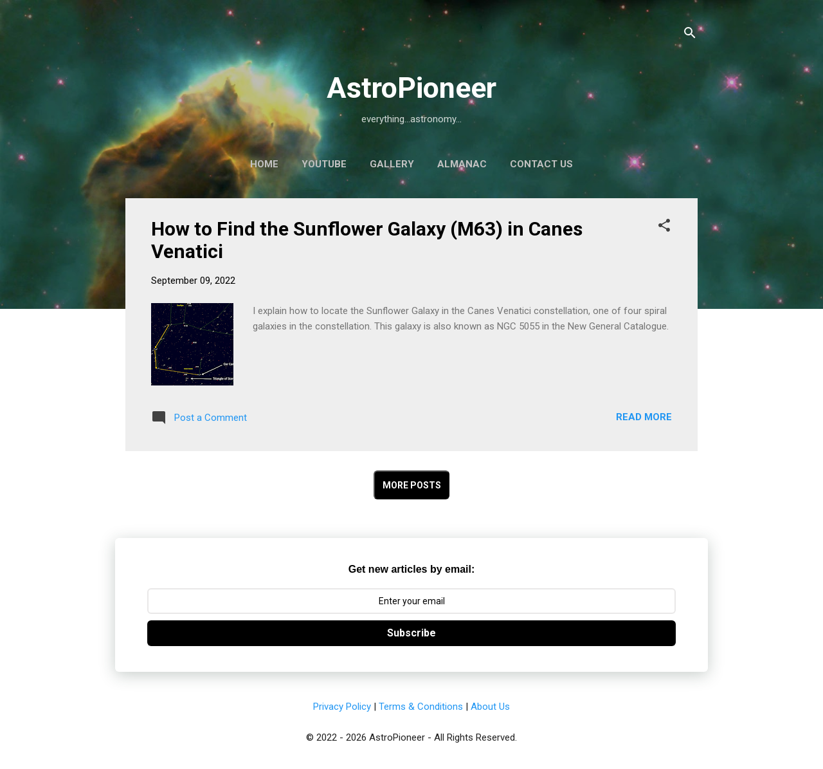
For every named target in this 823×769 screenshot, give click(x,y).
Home (264, 164)
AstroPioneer (411, 88)
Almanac (462, 164)
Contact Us (541, 164)
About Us (490, 706)
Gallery (392, 164)
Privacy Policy (342, 706)
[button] (664, 227)
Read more (644, 417)
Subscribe (411, 633)
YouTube (324, 164)
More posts (412, 485)
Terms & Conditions (421, 706)
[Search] (690, 35)
